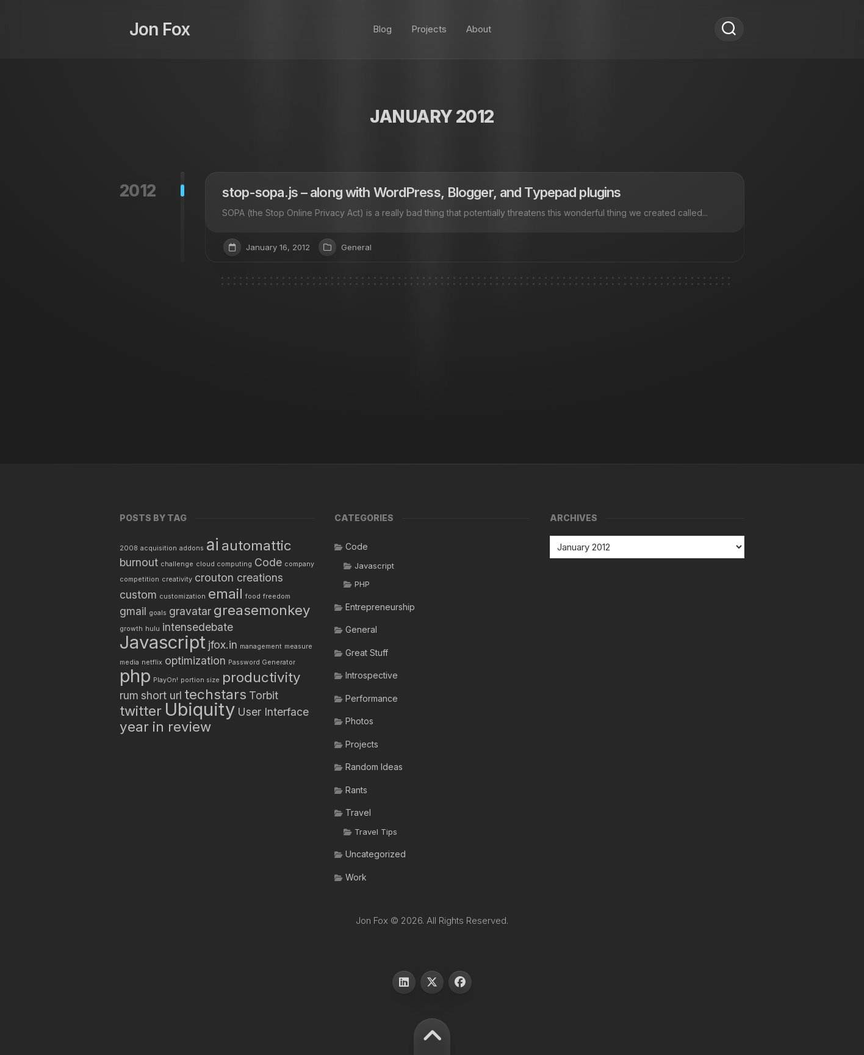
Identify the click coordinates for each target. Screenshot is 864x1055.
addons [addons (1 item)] (191, 548)
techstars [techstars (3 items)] (215, 694)
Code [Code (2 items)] (268, 562)
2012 (138, 190)
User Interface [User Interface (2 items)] (273, 711)
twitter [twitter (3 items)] (141, 710)
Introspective (371, 675)
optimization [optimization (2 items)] (195, 660)
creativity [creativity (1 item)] (177, 579)
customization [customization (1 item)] (182, 596)
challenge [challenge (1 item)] (176, 564)
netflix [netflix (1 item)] (152, 662)
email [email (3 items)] (225, 593)
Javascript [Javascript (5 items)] (163, 642)
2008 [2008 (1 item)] (129, 548)
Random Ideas (374, 767)
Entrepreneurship (380, 607)
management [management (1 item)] (261, 646)
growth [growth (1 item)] (131, 629)
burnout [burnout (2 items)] (139, 562)
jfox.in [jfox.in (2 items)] (222, 644)
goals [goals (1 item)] (158, 613)
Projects (429, 24)
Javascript (374, 566)
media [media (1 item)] (129, 662)
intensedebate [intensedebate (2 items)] (197, 627)
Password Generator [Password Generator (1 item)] (261, 662)
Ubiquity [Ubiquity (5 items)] (199, 709)
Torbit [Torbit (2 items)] (263, 695)
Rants (356, 790)
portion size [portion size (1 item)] (200, 680)
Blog (382, 24)
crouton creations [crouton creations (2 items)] (239, 577)
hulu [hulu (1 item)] (152, 629)
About (478, 24)
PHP (362, 584)
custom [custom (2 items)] (138, 594)
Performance (371, 698)
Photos (359, 721)
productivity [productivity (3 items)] (261, 677)
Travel (358, 812)
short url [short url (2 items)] (161, 695)
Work (356, 877)
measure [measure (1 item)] (298, 646)
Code (356, 546)
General (356, 247)
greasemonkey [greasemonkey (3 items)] (262, 610)
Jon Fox (150, 24)
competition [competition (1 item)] (139, 579)
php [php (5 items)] (135, 675)
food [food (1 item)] (253, 596)
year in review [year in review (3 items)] (165, 726)
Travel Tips (376, 832)
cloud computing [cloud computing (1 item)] (224, 564)
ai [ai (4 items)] (212, 544)
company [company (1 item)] (299, 564)
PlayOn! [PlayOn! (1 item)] (165, 680)
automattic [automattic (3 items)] (256, 545)
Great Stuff (366, 652)
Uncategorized (375, 854)
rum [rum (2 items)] (129, 695)
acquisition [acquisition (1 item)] (158, 548)
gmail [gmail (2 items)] (133, 611)
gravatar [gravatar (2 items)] (190, 611)
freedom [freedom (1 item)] (276, 596)
